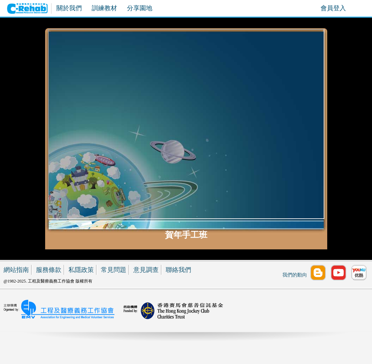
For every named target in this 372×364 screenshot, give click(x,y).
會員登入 (333, 8)
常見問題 (113, 269)
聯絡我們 (178, 269)
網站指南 (16, 269)
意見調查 (146, 269)
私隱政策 (81, 269)
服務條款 (48, 269)
